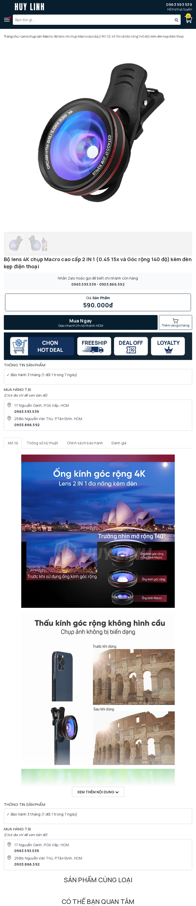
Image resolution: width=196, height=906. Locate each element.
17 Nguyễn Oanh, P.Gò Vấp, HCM (41, 405)
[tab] (13, 443)
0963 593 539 (179, 4)
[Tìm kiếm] (176, 20)
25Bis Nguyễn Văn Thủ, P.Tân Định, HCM (48, 418)
